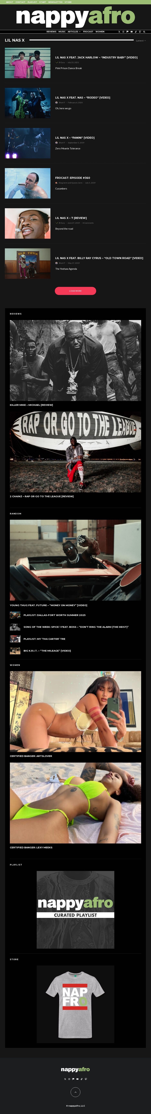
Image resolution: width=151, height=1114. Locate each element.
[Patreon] (127, 31)
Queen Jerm (76, 183)
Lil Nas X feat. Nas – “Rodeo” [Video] (82, 97)
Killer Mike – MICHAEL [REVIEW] (31, 406)
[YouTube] (131, 31)
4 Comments (88, 223)
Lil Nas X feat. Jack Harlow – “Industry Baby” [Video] (96, 57)
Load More (75, 291)
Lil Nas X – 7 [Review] (71, 218)
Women (100, 31)
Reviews (51, 31)
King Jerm (63, 183)
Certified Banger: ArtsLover (31, 757)
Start (42, 2)
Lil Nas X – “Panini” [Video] (75, 137)
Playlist (32, 2)
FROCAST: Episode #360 (72, 177)
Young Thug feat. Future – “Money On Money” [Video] (48, 607)
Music (62, 31)
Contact (20, 2)
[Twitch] (140, 31)
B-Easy (62, 62)
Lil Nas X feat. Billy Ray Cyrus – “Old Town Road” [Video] (99, 258)
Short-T (62, 102)
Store (68, 2)
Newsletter (55, 2)
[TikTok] (136, 31)
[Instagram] (123, 31)
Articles (73, 31)
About (9, 2)
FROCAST (88, 31)
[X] (119, 31)
